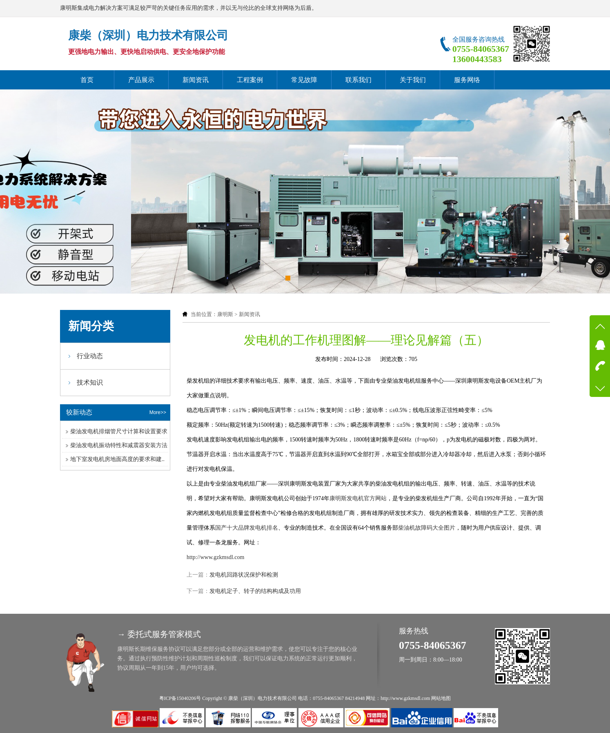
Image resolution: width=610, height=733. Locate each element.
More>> (157, 412)
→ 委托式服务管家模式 (159, 634)
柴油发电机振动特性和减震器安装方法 (118, 445)
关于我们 (413, 79)
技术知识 (90, 382)
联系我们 (358, 79)
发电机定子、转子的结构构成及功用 (255, 591)
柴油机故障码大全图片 (426, 528)
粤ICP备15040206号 (180, 698)
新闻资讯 (196, 79)
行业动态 (90, 355)
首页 (87, 79)
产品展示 (141, 79)
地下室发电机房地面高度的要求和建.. (117, 459)
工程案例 (250, 79)
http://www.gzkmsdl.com (215, 557)
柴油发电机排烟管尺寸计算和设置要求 (118, 431)
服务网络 (467, 79)
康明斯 (225, 314)
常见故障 (304, 79)
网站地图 (441, 698)
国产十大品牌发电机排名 (246, 528)
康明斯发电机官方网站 (358, 498)
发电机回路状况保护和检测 (243, 575)
